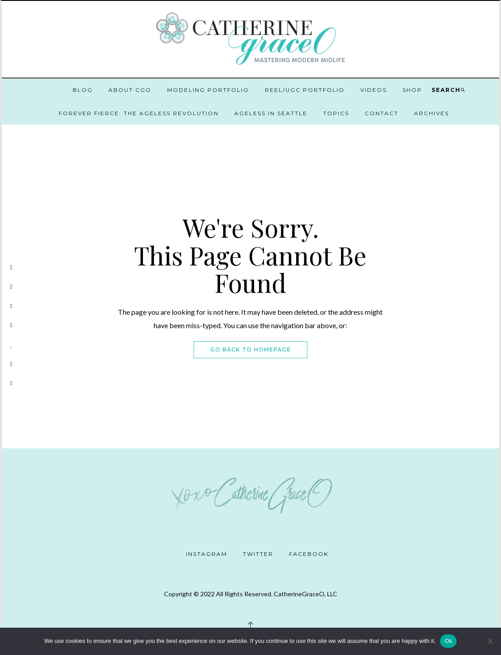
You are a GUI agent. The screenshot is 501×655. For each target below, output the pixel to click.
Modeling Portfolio (208, 90)
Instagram (206, 554)
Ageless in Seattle (270, 113)
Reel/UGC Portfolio (305, 90)
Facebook (308, 554)
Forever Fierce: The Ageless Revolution (139, 113)
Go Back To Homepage (250, 349)
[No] (489, 641)
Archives (431, 113)
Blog (83, 90)
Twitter (258, 554)
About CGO (129, 90)
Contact (381, 113)
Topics (336, 113)
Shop (412, 90)
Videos (373, 90)
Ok (448, 641)
